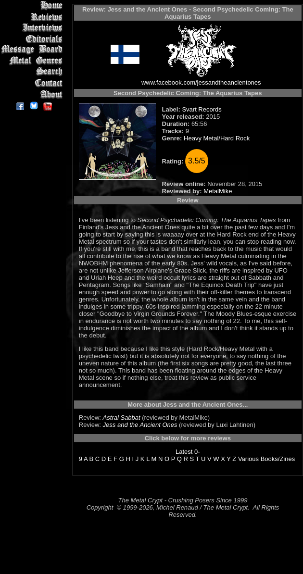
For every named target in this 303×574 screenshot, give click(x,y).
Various (248, 458)
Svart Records (201, 109)
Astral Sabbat (121, 417)
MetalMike (217, 191)
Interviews (33, 27)
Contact (33, 82)
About (33, 94)
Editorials (33, 38)
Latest (184, 451)
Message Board (33, 49)
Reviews (33, 16)
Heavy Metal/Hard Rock (217, 138)
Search (33, 71)
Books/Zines (278, 458)
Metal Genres (33, 60)
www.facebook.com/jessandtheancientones (201, 82)
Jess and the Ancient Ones (140, 424)
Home (33, 5)
